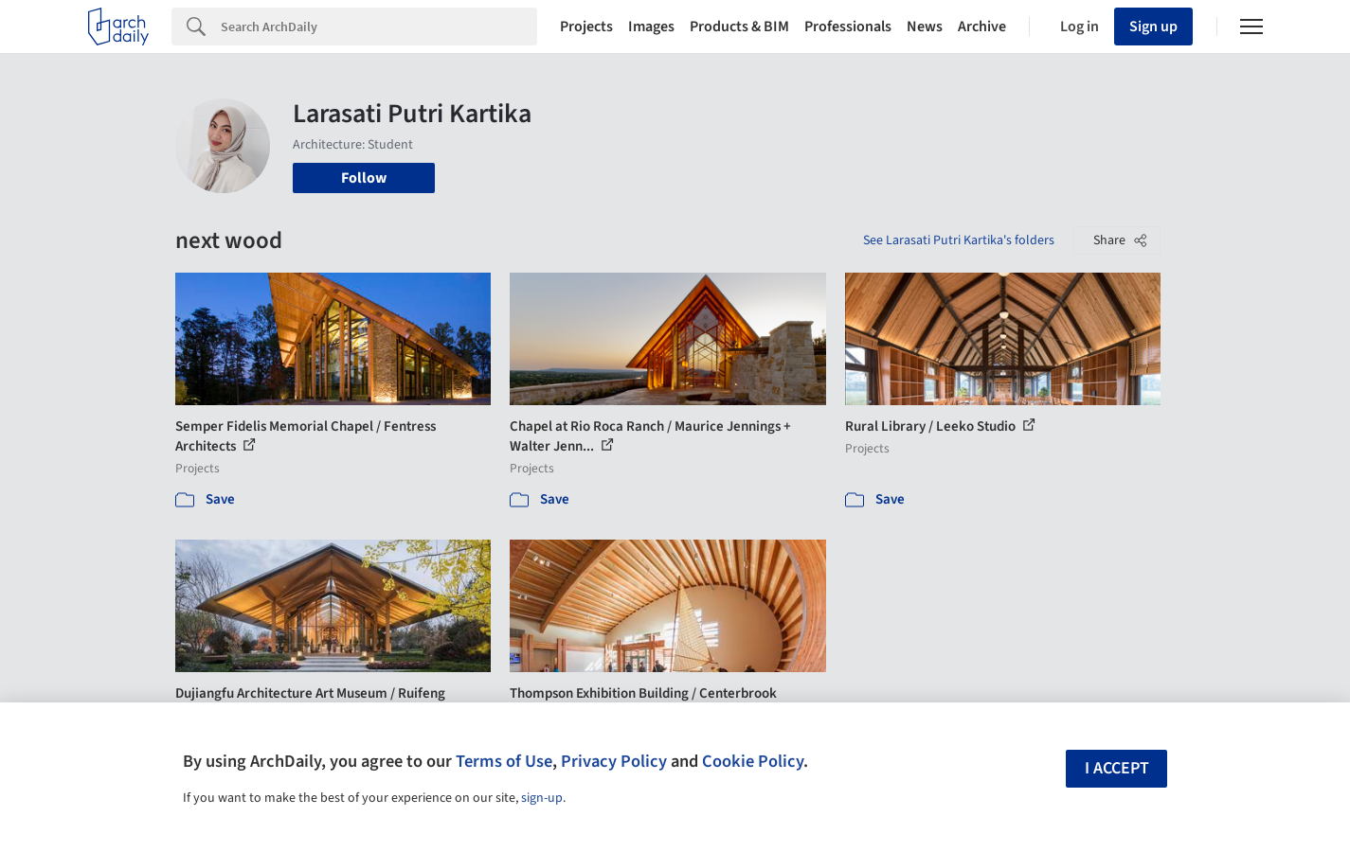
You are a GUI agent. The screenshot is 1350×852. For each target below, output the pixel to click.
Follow (364, 178)
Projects (586, 26)
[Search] (379, 26)
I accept (1117, 768)
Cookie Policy (752, 761)
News (925, 26)
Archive (982, 26)
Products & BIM (739, 26)
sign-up (542, 798)
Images (651, 26)
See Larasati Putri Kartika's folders (958, 240)
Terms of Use (504, 761)
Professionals (847, 26)
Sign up (1153, 26)
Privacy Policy (614, 761)
